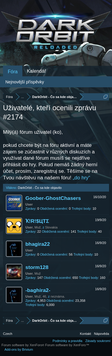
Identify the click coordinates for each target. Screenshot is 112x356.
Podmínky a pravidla (67, 341)
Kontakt (85, 333)
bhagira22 (37, 244)
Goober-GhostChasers (53, 198)
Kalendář (36, 71)
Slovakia (51, 227)
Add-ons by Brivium (18, 349)
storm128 (36, 267)
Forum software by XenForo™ (67, 345)
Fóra (13, 71)
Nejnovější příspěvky (24, 82)
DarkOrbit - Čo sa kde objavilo (40, 187)
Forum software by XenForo (23, 345)
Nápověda (101, 333)
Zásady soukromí (98, 341)
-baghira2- (37, 290)
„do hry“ (81, 178)
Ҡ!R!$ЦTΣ (37, 221)
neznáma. (57, 296)
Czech (7, 333)
